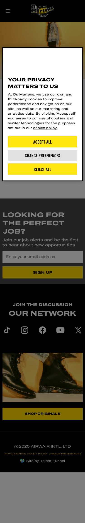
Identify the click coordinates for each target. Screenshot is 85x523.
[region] (42, 114)
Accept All (42, 142)
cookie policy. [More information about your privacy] (45, 128)
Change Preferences (42, 155)
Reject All (42, 169)
